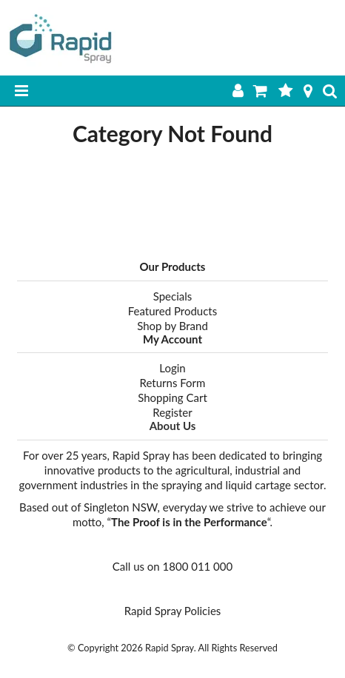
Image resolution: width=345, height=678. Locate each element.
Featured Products (172, 311)
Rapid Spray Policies (172, 610)
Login (172, 368)
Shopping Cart (172, 397)
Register (172, 412)
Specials (172, 296)
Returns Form (173, 382)
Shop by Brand (172, 325)
